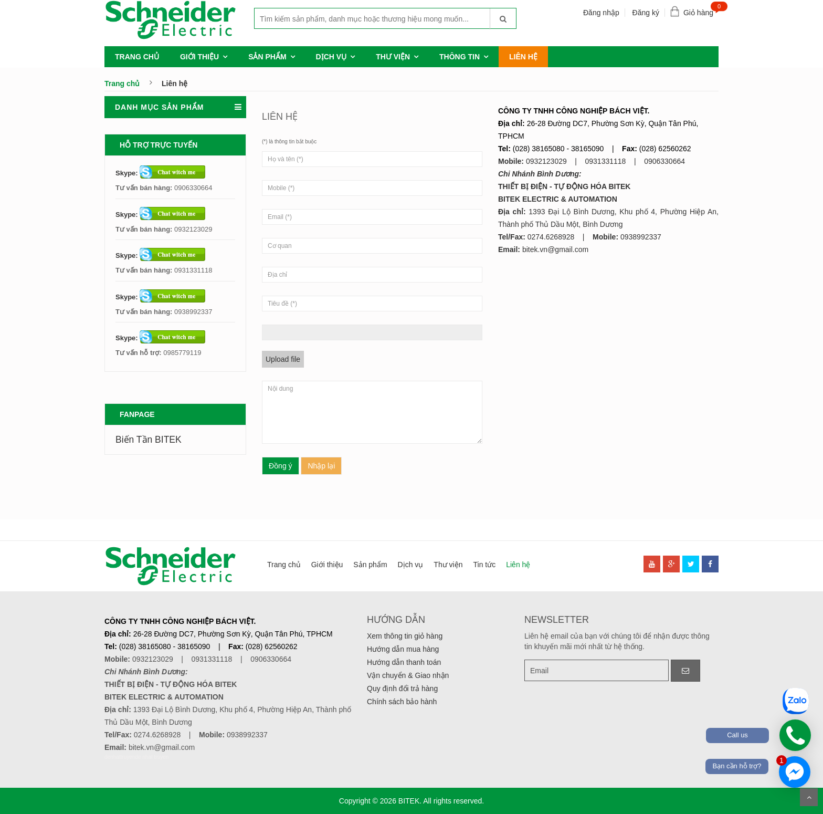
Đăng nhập (601, 12)
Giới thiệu (199, 57)
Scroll (809, 797)
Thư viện (393, 57)
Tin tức (484, 564)
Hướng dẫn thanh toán (404, 662)
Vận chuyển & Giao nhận (408, 675)
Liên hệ (523, 57)
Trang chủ (137, 57)
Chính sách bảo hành (402, 701)
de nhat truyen (151, 757)
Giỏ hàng (701, 10)
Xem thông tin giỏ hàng (404, 636)
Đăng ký (645, 12)
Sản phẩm (267, 57)
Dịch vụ (331, 57)
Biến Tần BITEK (148, 439)
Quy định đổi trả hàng (402, 688)
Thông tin (459, 57)
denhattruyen (119, 757)
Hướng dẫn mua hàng (403, 649)
